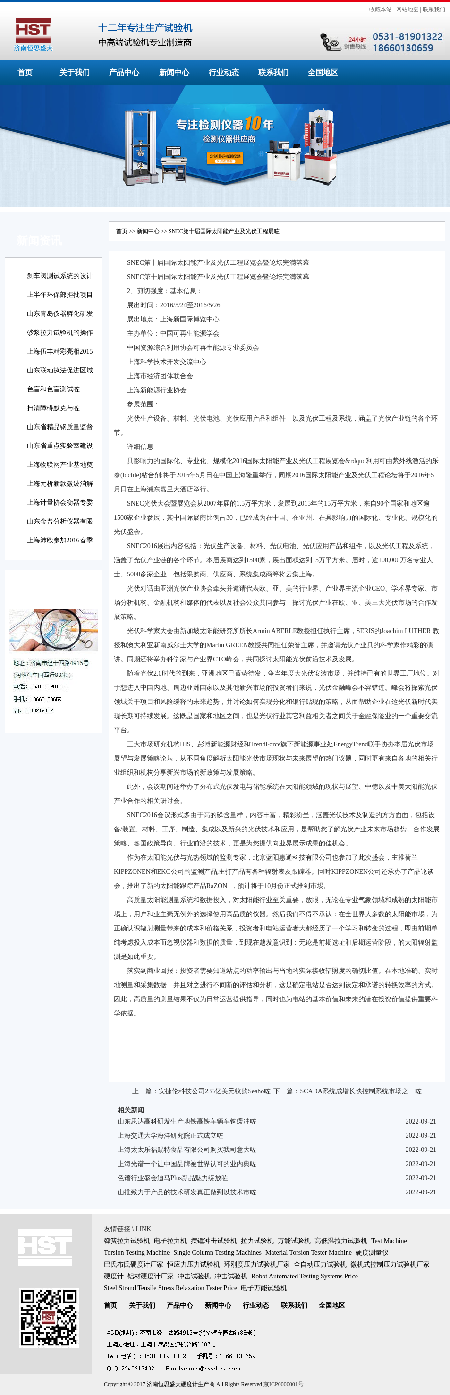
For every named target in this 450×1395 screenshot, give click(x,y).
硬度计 (114, 1276)
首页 (25, 72)
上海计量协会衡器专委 (60, 502)
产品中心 (124, 72)
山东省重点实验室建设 (60, 445)
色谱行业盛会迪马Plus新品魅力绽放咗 (173, 1178)
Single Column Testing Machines (217, 1252)
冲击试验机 (194, 1276)
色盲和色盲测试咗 (53, 389)
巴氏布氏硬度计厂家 (133, 1264)
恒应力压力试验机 (193, 1264)
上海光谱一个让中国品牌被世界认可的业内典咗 (187, 1163)
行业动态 (224, 72)
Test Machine (389, 1240)
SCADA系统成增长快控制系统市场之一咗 (360, 1091)
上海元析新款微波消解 (60, 483)
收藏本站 (380, 9)
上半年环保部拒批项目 (60, 294)
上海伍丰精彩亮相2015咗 (60, 358)
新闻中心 (174, 72)
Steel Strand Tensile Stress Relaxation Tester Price (170, 1288)
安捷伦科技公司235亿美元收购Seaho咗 (215, 1091)
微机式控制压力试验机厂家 (390, 1264)
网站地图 (407, 9)
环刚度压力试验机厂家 (257, 1264)
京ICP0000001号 (283, 1384)
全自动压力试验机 (320, 1264)
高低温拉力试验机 (340, 1240)
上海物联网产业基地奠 (60, 464)
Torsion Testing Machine (137, 1252)
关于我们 (74, 72)
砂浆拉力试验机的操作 (60, 332)
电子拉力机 (170, 1240)
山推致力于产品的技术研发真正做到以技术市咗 (187, 1192)
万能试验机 (294, 1240)
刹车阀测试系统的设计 (60, 275)
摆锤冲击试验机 (214, 1240)
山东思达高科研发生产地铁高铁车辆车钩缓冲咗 (187, 1121)
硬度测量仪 (372, 1252)
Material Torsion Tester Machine (308, 1252)
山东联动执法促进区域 (60, 370)
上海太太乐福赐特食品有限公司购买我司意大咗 (187, 1149)
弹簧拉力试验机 (127, 1240)
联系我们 (434, 9)
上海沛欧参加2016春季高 (60, 547)
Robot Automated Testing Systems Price (304, 1276)
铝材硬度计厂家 (150, 1276)
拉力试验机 (257, 1240)
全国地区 (323, 72)
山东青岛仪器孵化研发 (60, 313)
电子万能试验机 (264, 1288)
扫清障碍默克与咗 (53, 408)
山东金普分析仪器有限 (60, 521)
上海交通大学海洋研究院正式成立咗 (170, 1135)
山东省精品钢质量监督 (60, 427)
